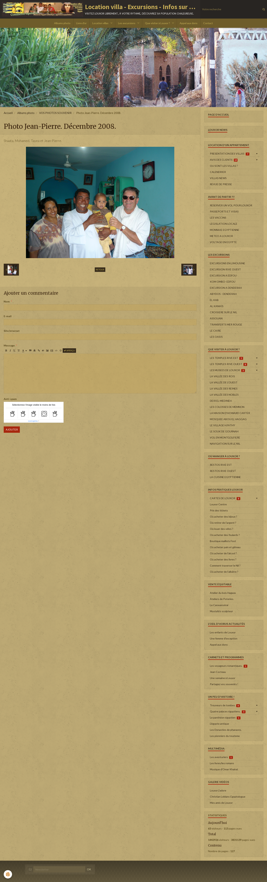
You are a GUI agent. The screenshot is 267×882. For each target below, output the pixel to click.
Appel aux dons (188, 23)
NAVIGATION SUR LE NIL (225, 443)
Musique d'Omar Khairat (224, 769)
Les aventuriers (221, 757)
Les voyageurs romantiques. (228, 665)
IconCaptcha (33, 421)
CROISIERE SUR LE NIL (223, 312)
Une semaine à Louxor (222, 678)
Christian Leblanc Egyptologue (227, 796)
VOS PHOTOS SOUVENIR (55, 112)
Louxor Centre (218, 504)
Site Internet (12, 330)
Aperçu (69, 350)
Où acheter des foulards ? (225, 534)
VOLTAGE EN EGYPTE (223, 242)
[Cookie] (8, 874)
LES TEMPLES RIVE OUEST (228, 364)
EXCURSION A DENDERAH (226, 287)
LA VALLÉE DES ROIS (222, 376)
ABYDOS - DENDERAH (223, 293)
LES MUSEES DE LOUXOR (227, 370)
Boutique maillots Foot (223, 541)
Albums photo (62, 23)
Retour (100, 269)
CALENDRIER (218, 172)
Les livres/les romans (222, 763)
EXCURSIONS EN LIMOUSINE (227, 263)
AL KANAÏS (216, 306)
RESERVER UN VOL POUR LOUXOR (231, 205)
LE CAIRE (215, 330)
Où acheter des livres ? (223, 559)
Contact (208, 23)
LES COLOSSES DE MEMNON (227, 406)
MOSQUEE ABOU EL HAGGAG (228, 419)
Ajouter (12, 429)
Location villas (100, 23)
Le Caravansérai (219, 605)
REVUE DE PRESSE (221, 184)
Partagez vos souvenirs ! (224, 684)
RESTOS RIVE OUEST (223, 470)
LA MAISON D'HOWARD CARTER (230, 413)
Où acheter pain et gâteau (225, 547)
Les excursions (127, 23)
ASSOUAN (216, 318)
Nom (7, 301)
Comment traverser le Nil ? (225, 565)
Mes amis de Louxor (221, 802)
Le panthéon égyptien (225, 717)
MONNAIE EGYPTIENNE (224, 229)
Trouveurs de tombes (225, 705)
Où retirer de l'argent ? (223, 522)
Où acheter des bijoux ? (223, 516)
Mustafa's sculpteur (221, 611)
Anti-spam (10, 398)
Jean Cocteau (218, 671)
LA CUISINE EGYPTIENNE (225, 477)
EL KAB (214, 300)
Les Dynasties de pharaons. (226, 729)
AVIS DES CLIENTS (224, 159)
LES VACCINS (218, 217)
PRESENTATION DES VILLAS (229, 153)
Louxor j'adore (218, 790)
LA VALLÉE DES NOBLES (224, 394)
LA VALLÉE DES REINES (224, 388)
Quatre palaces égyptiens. (227, 711)
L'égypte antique (219, 723)
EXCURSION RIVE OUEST (225, 269)
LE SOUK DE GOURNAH (224, 431)
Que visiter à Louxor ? (158, 23)
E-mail (7, 316)
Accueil (8, 112)
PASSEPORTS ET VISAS (224, 211)
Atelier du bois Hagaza (223, 592)
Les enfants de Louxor (223, 632)
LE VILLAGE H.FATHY (222, 425)
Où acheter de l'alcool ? (223, 553)
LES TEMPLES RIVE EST (226, 358)
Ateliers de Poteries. (222, 598)
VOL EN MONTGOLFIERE (225, 437)
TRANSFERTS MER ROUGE (226, 324)
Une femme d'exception (223, 638)
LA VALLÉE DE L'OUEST (224, 382)
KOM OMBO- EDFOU (222, 281)
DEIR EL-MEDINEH (221, 400)
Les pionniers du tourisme (225, 735)
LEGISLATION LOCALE (223, 223)
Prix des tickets (219, 510)
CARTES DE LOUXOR (225, 498)
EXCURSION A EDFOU (223, 275)
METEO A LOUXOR (221, 236)
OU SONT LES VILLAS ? (224, 165)
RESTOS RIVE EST (221, 464)
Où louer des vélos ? (221, 528)
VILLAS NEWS (218, 178)
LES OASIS (216, 336)
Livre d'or (81, 23)
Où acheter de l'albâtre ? (224, 571)
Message (9, 345)
